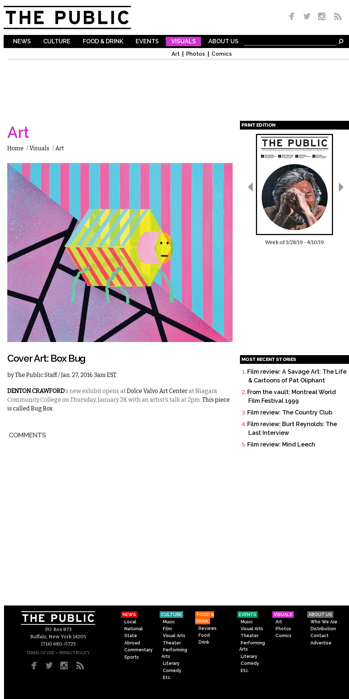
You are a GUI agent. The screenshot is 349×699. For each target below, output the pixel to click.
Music (169, 621)
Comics (222, 54)
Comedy (172, 670)
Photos (195, 54)
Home (15, 148)
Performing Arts (174, 653)
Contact (319, 635)
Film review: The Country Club (289, 412)
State (130, 635)
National (133, 628)
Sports (131, 657)
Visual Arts (174, 635)
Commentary (138, 649)
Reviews (207, 628)
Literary (171, 663)
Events (147, 42)
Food (204, 635)
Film (167, 628)
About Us (223, 42)
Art (176, 54)
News (22, 42)
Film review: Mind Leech (281, 444)
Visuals (183, 42)
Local (130, 621)
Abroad (132, 643)
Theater (172, 643)
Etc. (167, 677)
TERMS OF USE (40, 653)
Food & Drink (103, 42)
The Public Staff (36, 375)
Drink (203, 642)
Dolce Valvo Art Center (157, 391)
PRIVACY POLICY (74, 653)
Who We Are (323, 621)
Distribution (323, 628)
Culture (57, 42)
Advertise (321, 643)
